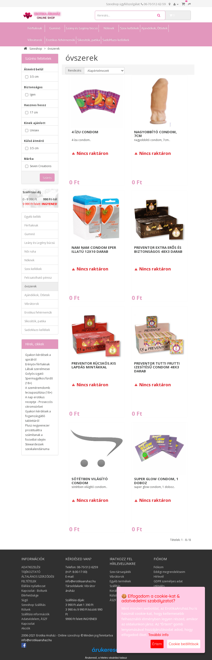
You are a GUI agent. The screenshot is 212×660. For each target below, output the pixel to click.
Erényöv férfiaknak (37, 364)
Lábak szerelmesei (37, 369)
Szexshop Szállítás (33, 605)
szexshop (73, 635)
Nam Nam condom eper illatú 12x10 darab (94, 249)
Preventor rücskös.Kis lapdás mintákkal (94, 365)
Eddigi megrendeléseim (169, 572)
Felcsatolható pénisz (38, 278)
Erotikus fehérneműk (60, 40)
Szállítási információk (35, 614)
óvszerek (54, 49)
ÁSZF (113, 600)
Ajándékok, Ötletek (154, 28)
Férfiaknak (35, 28)
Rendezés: (75, 70)
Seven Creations (38, 166)
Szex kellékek (129, 28)
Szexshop (33, 49)
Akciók (25, 628)
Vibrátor (89, 586)
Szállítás (115, 586)
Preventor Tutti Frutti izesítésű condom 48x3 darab (157, 367)
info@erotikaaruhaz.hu (36, 640)
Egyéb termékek (120, 581)
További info (158, 634)
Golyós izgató (34, 374)
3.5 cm (32, 77)
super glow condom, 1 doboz (156, 480)
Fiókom (159, 567)
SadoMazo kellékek (115, 40)
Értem (157, 644)
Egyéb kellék (32, 217)
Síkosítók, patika (88, 40)
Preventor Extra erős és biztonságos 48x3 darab (158, 249)
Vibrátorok (35, 40)
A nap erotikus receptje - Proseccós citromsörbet (38, 402)
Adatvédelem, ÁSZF (34, 619)
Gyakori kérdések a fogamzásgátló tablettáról (38, 416)
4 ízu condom (85, 131)
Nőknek (109, 28)
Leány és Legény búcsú (82, 28)
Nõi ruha (30, 252)
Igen (30, 95)
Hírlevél (159, 577)
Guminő (54, 28)
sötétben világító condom (90, 480)
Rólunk (25, 610)
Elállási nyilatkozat (33, 586)
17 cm (31, 112)
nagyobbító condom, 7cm (155, 133)
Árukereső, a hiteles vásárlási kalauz (106, 657)
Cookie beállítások (184, 644)
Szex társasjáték (120, 572)
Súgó (24, 600)
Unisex (32, 130)
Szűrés (47, 178)
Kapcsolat (28, 624)
